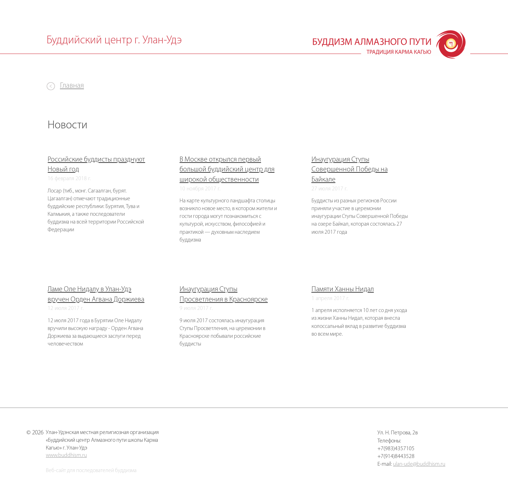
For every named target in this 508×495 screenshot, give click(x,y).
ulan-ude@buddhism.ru (419, 464)
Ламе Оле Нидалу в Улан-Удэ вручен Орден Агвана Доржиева (96, 294)
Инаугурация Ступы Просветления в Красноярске (224, 294)
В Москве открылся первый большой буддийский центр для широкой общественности (227, 169)
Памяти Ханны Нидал (343, 289)
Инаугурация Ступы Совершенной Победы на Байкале (350, 169)
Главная (72, 86)
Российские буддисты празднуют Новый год (96, 164)
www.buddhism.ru (66, 455)
